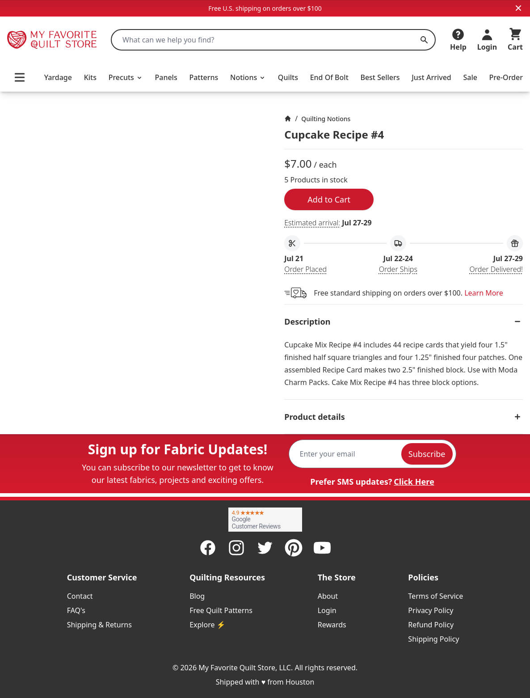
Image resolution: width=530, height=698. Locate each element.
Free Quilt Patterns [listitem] (220, 610)
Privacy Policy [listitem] (430, 610)
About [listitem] (328, 596)
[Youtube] (322, 548)
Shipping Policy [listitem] (433, 639)
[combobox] (273, 40)
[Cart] (515, 39)
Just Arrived (431, 77)
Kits (90, 77)
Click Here (414, 481)
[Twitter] (265, 548)
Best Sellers (380, 77)
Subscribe (427, 453)
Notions (248, 77)
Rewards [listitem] (332, 625)
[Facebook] (208, 548)
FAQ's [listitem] (76, 610)
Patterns (203, 77)
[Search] (424, 40)
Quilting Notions (325, 118)
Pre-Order (506, 77)
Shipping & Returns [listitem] (99, 625)
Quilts (288, 77)
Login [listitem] (327, 610)
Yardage (58, 77)
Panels (166, 77)
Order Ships (398, 269)
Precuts (126, 77)
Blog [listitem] (197, 596)
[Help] (458, 39)
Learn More (483, 293)
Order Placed (305, 269)
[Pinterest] (294, 548)
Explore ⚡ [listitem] (207, 625)
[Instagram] (236, 548)
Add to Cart (328, 199)
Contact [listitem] (80, 596)
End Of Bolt (329, 77)
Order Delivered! (496, 269)
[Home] (287, 118)
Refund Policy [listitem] (431, 625)
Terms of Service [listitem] (435, 596)
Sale (470, 77)
